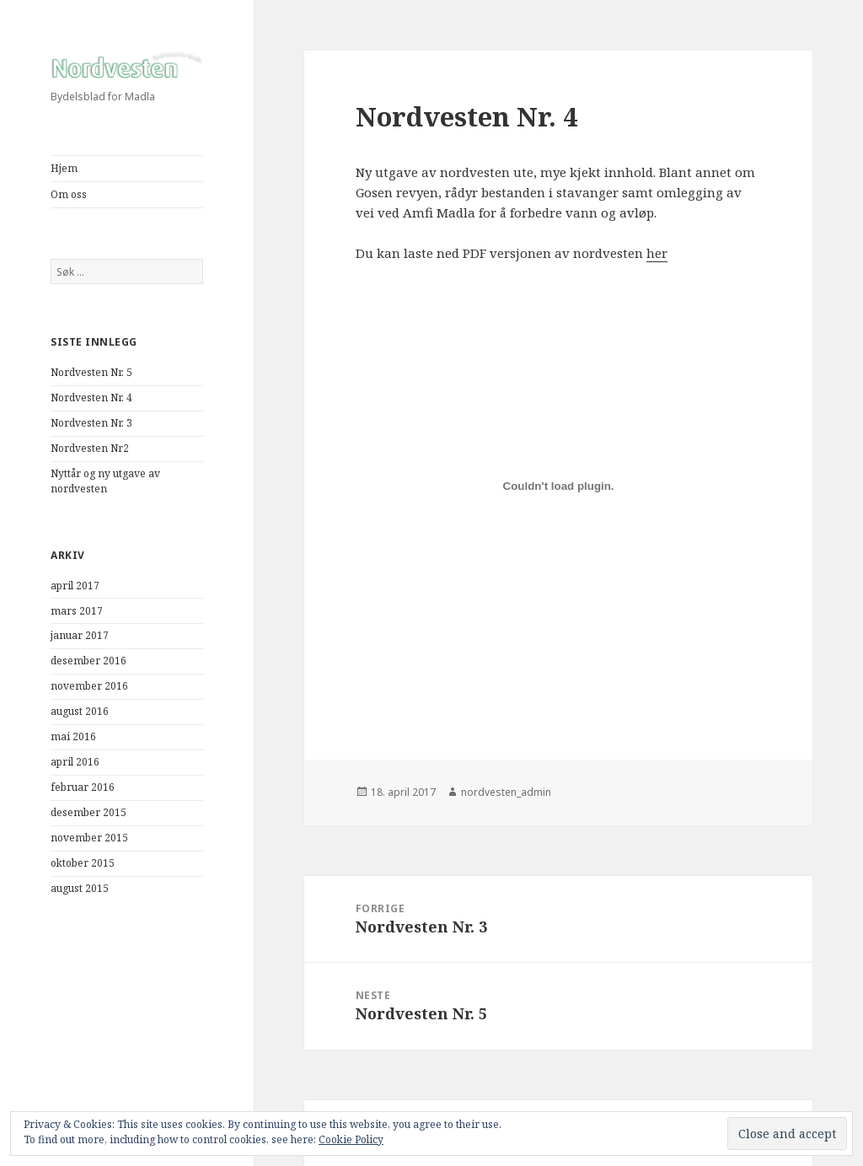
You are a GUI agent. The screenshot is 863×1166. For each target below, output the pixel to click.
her (656, 252)
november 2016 (89, 686)
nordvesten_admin (506, 792)
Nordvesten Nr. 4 (91, 397)
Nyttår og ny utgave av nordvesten (105, 481)
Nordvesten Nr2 (90, 448)
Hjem (64, 168)
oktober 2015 (83, 863)
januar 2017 (80, 635)
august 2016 (80, 711)
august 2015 (80, 888)
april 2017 (75, 585)
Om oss (69, 194)
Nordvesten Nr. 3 (91, 423)
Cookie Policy (351, 1139)
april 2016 (75, 762)
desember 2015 (88, 812)
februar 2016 (83, 787)
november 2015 (89, 837)
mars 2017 (77, 611)
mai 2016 (73, 736)
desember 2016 (88, 660)
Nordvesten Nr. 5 (91, 372)
